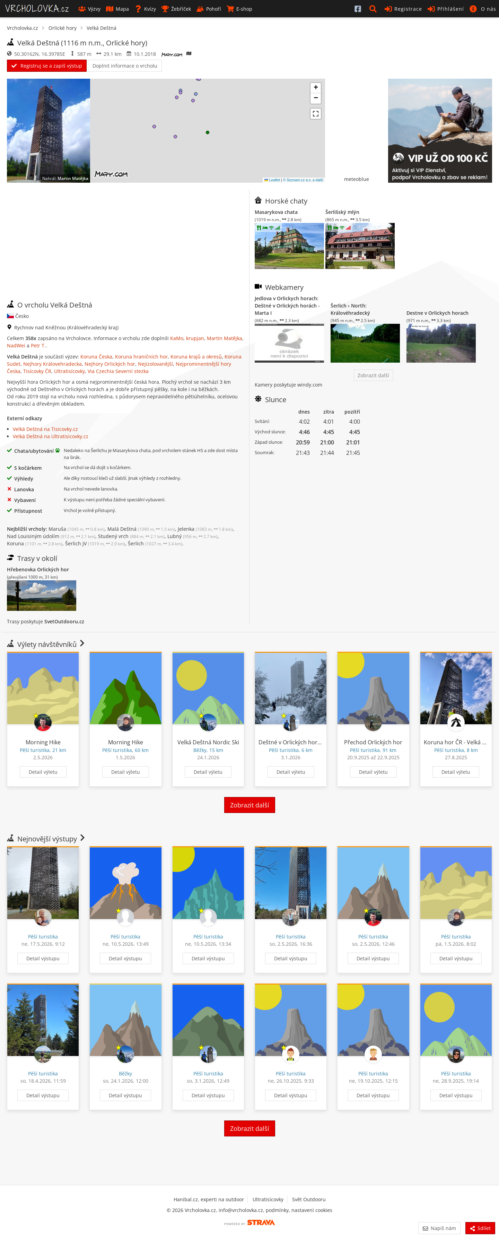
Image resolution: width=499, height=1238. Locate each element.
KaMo (176, 338)
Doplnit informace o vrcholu (125, 65)
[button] (374, 8)
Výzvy (89, 8)
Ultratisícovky (69, 371)
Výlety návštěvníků (46, 644)
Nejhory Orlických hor (110, 364)
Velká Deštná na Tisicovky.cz (45, 429)
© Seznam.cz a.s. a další (303, 180)
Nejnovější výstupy (46, 838)
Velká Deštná (101, 28)
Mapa (117, 8)
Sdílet (480, 1228)
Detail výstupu (43, 958)
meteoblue (356, 179)
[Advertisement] (125, 245)
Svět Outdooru (309, 1199)
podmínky (277, 1210)
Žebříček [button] (176, 8)
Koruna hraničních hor (141, 356)
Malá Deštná (141, 529)
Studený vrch (131, 536)
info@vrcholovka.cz (241, 1210)
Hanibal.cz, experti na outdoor (209, 1199)
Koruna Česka (96, 356)
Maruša (77, 529)
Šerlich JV (95, 543)
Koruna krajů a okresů (196, 356)
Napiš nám (439, 1228)
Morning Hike (43, 742)
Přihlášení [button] (446, 8)
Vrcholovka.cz (22, 28)
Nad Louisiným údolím (51, 536)
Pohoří (208, 8)
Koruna (34, 543)
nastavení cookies (311, 1210)
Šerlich (155, 543)
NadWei (16, 345)
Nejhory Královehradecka (52, 364)
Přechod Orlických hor (373, 742)
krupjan (195, 338)
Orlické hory (63, 28)
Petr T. (38, 345)
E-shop (239, 8)
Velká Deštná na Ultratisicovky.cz (50, 436)
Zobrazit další (373, 375)
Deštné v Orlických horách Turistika (305, 742)
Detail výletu (43, 772)
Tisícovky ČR (37, 371)
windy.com (309, 384)
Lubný (192, 536)
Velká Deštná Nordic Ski (208, 742)
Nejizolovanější (155, 364)
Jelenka (205, 529)
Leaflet (272, 180)
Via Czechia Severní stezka (118, 371)
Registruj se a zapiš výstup (46, 65)
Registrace (403, 8)
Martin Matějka (73, 178)
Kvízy (145, 8)
